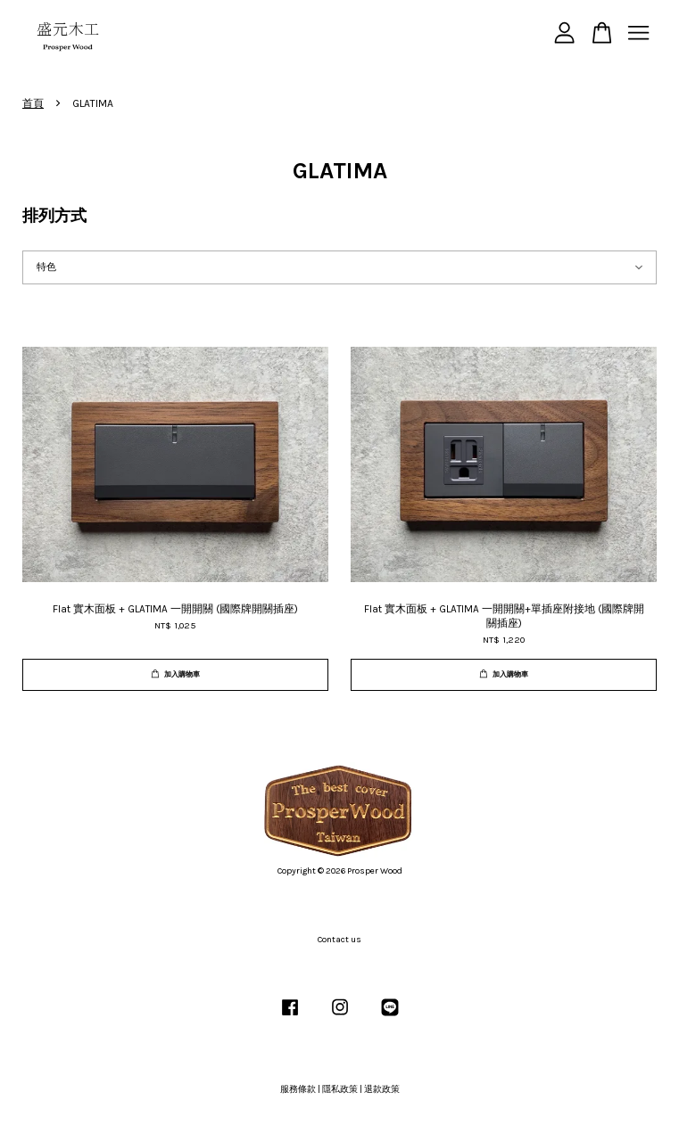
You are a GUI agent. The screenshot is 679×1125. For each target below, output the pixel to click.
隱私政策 (340, 1089)
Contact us (339, 939)
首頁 (33, 103)
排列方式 (54, 216)
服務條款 (298, 1089)
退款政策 (382, 1089)
